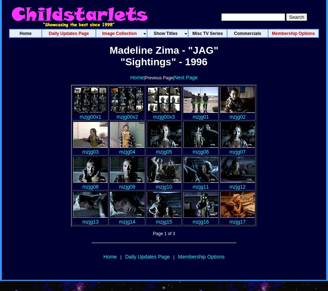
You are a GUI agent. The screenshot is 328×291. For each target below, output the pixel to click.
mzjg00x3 (164, 114)
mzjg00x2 (127, 114)
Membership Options (201, 257)
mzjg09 (127, 184)
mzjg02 (237, 114)
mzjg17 (237, 219)
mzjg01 (200, 114)
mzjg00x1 (90, 114)
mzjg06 (200, 149)
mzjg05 (164, 149)
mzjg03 (90, 149)
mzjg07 (237, 149)
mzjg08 (90, 184)
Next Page (186, 77)
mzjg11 (200, 184)
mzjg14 (127, 219)
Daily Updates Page (147, 257)
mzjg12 (237, 184)
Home (136, 77)
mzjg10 (164, 184)
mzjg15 (164, 219)
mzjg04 (127, 149)
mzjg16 (200, 219)
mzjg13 (90, 219)
